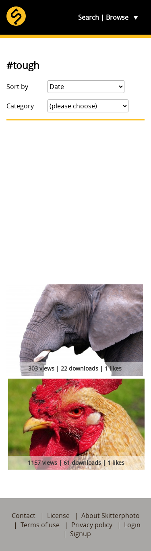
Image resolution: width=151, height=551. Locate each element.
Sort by (17, 86)
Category (20, 106)
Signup (80, 533)
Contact (23, 515)
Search (88, 17)
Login (132, 524)
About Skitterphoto (110, 515)
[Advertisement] (75, 202)
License (58, 515)
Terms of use (40, 524)
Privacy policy (91, 524)
